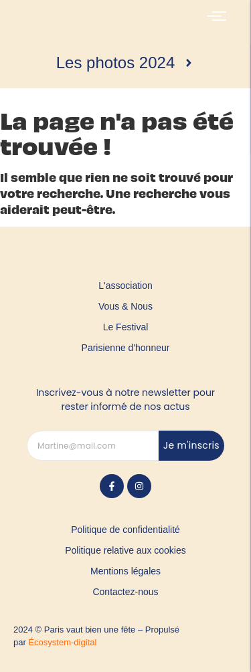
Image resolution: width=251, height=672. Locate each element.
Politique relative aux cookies (125, 550)
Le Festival (126, 327)
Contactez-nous (125, 591)
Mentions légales (125, 571)
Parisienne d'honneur (126, 347)
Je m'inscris (191, 445)
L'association (125, 285)
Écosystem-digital (62, 642)
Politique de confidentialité (125, 529)
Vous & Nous (125, 306)
